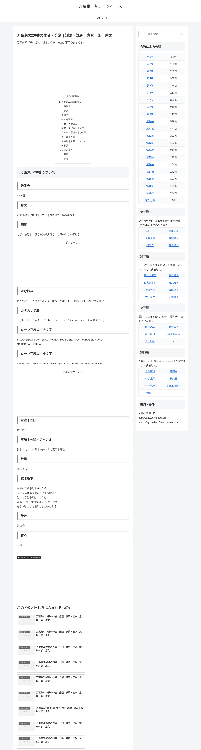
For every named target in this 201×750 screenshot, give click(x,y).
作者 (66, 161)
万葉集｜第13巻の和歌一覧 (29, 560)
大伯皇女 (150, 297)
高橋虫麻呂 (173, 334)
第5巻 (150, 85)
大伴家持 (150, 371)
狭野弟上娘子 (173, 385)
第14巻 (150, 150)
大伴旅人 (174, 327)
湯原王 (150, 393)
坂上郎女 (150, 341)
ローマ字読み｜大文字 (75, 129)
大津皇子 (174, 289)
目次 (68, 95)
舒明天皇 (174, 231)
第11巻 (150, 128)
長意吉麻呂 (150, 282)
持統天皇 (150, 289)
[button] (182, 34)
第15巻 (150, 157)
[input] (161, 34)
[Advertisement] (73, 67)
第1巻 (150, 56)
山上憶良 (150, 334)
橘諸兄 (173, 378)
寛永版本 (68, 152)
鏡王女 (150, 245)
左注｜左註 (69, 138)
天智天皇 (150, 238)
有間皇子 (174, 238)
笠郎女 (173, 371)
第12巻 (150, 135)
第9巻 (150, 114)
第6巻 (150, 92)
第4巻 (150, 78)
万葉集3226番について (72, 102)
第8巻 (150, 107)
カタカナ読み (70, 124)
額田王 (150, 231)
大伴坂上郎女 (150, 378)
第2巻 (150, 64)
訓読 (66, 115)
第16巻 (150, 164)
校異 (66, 147)
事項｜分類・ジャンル (75, 142)
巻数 (66, 156)
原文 (66, 111)
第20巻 (150, 193)
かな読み (68, 120)
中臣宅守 (150, 385)
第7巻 (150, 100)
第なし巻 (150, 200)
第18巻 (150, 178)
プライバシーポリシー (176, 741)
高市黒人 (174, 275)
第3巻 (150, 71)
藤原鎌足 (174, 245)
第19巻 (150, 186)
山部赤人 (150, 327)
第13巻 (150, 143)
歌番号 (67, 106)
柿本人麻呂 (150, 275)
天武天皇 (174, 282)
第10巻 (150, 121)
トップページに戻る (154, 741)
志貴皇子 (174, 297)
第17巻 (150, 171)
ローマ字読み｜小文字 (75, 133)
